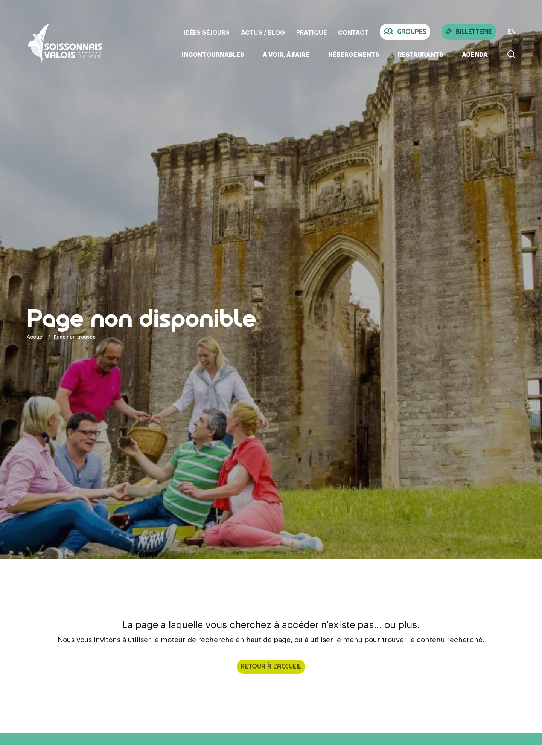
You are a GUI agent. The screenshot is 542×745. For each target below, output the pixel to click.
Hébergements (353, 55)
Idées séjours (207, 33)
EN (511, 31)
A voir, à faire (286, 55)
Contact (353, 33)
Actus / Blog (263, 33)
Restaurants (420, 55)
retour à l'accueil (271, 666)
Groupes (405, 32)
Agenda (475, 55)
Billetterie (468, 32)
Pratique (311, 33)
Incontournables (213, 55)
